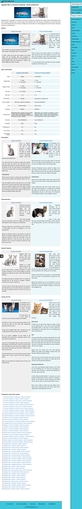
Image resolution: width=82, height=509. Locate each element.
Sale (19, 31)
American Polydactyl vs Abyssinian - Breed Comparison (17, 397)
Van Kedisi (65, 22)
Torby (64, 50)
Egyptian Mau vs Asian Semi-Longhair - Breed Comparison (18, 470)
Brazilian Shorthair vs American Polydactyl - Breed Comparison (19, 436)
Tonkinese (65, 53)
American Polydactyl (44, 31)
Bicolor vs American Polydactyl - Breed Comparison (16, 428)
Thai (64, 58)
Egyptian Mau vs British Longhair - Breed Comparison (17, 488)
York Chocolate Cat (67, 19)
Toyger (64, 44)
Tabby (64, 61)
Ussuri (64, 27)
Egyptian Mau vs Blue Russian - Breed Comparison (16, 481)
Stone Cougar (66, 67)
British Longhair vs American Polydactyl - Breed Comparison (18, 440)
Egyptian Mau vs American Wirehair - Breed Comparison (17, 462)
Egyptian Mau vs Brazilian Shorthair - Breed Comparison (17, 485)
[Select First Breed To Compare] (72, 7)
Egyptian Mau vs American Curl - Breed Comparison (16, 453)
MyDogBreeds (52, 504)
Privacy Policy (9, 504)
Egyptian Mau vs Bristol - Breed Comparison (14, 487)
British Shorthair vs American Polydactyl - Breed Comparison (18, 442)
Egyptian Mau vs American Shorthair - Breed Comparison (17, 460)
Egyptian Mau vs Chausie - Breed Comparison (15, 449)
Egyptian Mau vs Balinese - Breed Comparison (15, 473)
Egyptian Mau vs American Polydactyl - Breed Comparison (18, 458)
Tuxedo (64, 33)
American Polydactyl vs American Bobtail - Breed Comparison (18, 404)
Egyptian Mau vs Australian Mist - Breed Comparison (16, 472)
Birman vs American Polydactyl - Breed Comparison (16, 430)
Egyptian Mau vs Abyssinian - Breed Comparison (15, 443)
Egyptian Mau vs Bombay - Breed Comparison (15, 483)
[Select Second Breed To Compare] (72, 10)
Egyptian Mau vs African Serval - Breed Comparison (16, 447)
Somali (64, 72)
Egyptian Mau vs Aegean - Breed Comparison (15, 445)
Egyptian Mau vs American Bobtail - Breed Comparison (17, 451)
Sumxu (64, 64)
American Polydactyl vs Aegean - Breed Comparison (16, 398)
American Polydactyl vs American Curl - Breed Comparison (18, 406)
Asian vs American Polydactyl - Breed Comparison (16, 419)
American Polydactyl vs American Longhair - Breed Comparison (19, 410)
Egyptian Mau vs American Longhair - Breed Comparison (17, 457)
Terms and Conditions (22, 504)
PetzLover (32, 504)
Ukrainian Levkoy (67, 30)
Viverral (64, 25)
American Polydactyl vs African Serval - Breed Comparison (18, 400)
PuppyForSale (41, 504)
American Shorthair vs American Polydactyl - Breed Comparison (19, 412)
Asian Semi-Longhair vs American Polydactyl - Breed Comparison (19, 421)
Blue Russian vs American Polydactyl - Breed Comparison (18, 432)
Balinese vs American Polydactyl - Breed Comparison (16, 425)
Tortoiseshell (66, 47)
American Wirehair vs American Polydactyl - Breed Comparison (19, 413)
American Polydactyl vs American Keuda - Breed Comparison (18, 408)
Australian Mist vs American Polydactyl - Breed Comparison (18, 423)
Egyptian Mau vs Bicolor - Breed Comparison (14, 477)
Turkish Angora (66, 39)
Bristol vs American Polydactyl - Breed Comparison (16, 438)
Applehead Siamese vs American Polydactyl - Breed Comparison (19, 415)
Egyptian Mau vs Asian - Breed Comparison (14, 468)
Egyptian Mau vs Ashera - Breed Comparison (14, 466)
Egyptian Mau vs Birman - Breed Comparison (15, 479)
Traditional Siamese (67, 41)
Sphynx (64, 70)
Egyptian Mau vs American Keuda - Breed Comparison (17, 455)
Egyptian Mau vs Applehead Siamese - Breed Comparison (18, 464)
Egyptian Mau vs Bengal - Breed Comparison (14, 475)
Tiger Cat (65, 55)
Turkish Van (65, 36)
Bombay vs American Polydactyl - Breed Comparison (16, 434)
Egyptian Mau (14, 31)
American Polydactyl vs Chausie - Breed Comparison (16, 402)
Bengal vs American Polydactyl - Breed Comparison (16, 427)
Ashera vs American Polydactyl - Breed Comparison (16, 417)
